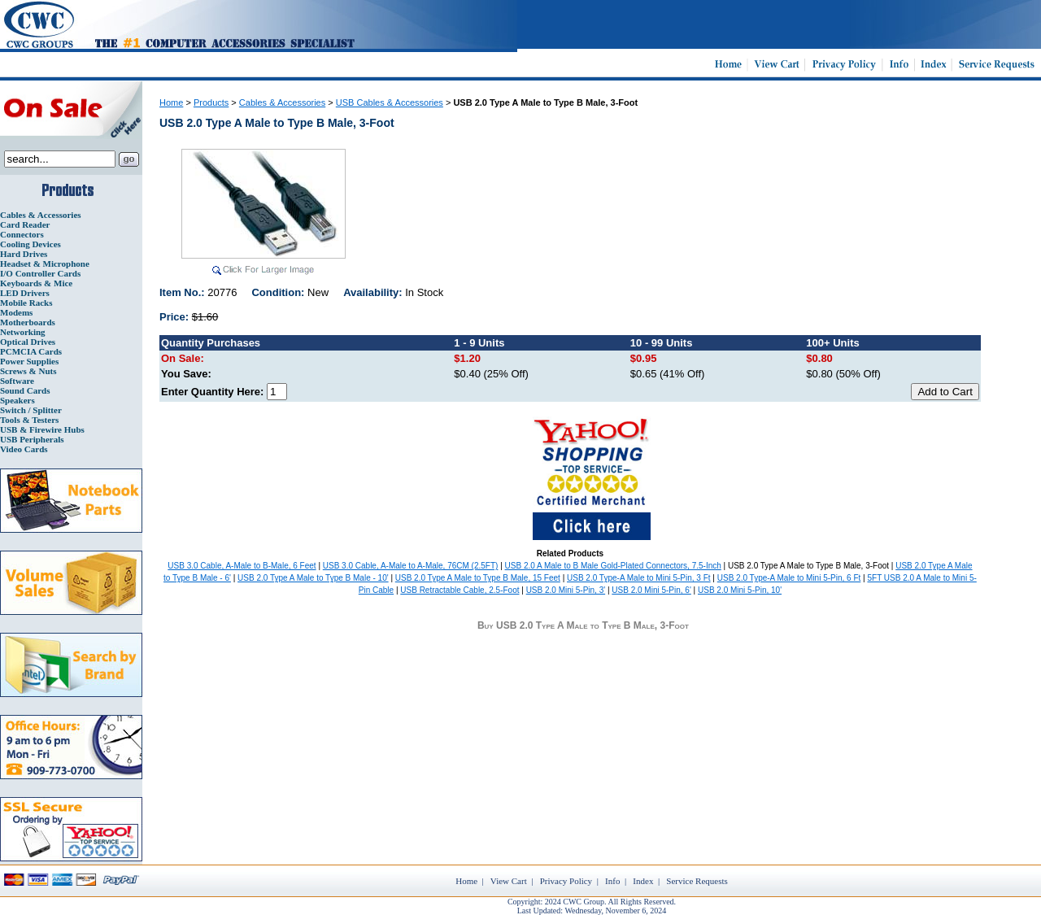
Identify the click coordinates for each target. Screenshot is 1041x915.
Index (643, 881)
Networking (23, 332)
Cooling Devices (30, 244)
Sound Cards (25, 390)
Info (612, 881)
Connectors (22, 234)
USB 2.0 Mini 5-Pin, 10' (740, 590)
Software (17, 381)
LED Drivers (25, 293)
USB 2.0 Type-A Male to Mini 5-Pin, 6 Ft (789, 577)
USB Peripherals (32, 439)
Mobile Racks (26, 302)
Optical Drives (27, 341)
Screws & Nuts (28, 371)
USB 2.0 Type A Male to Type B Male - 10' (313, 577)
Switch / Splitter (31, 410)
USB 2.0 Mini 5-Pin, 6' (651, 590)
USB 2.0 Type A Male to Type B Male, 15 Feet (477, 577)
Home (171, 102)
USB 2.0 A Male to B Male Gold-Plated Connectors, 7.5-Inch (613, 565)
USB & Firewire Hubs (42, 429)
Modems (16, 312)
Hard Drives (23, 254)
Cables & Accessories (40, 215)
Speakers (17, 400)
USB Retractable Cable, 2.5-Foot (459, 590)
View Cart (508, 881)
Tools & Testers (29, 420)
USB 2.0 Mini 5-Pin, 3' (566, 590)
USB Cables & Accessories (389, 102)
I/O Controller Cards (40, 273)
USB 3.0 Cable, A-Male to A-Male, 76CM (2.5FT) (411, 565)
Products (211, 102)
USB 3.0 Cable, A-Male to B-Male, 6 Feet (242, 565)
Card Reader (25, 224)
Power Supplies (29, 361)
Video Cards (24, 449)
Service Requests (696, 881)
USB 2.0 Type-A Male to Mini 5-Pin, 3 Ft (639, 577)
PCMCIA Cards (31, 351)
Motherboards (27, 322)
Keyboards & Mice (36, 283)
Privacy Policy (566, 881)
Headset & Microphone (44, 263)
